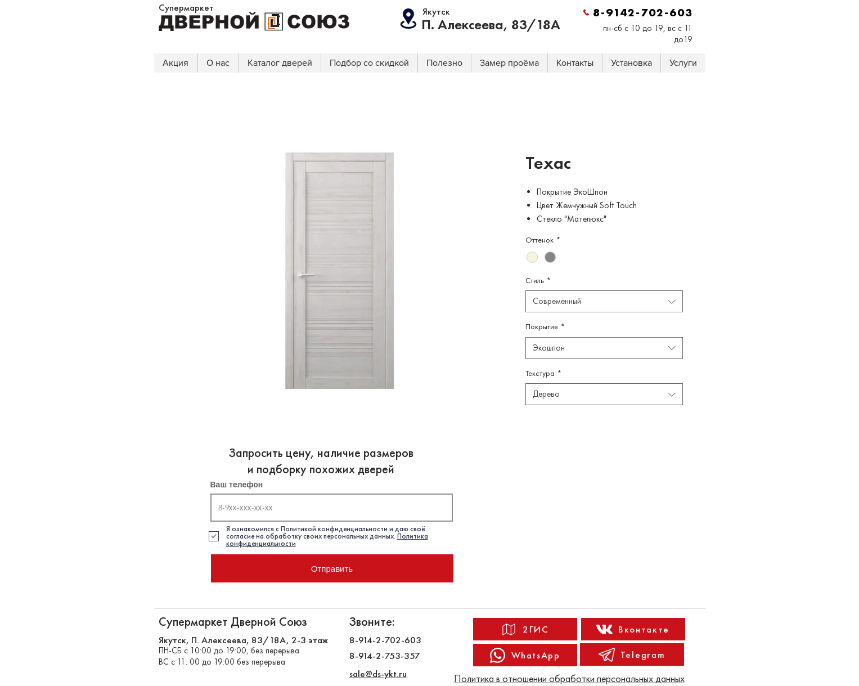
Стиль (538, 280)
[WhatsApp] (525, 655)
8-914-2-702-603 (385, 640)
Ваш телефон (236, 484)
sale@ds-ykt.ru (378, 673)
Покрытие (545, 326)
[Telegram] (632, 654)
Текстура (543, 373)
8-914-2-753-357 (384, 655)
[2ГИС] (525, 629)
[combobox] (604, 301)
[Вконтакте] (633, 629)
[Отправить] (332, 568)
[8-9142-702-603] (637, 12)
